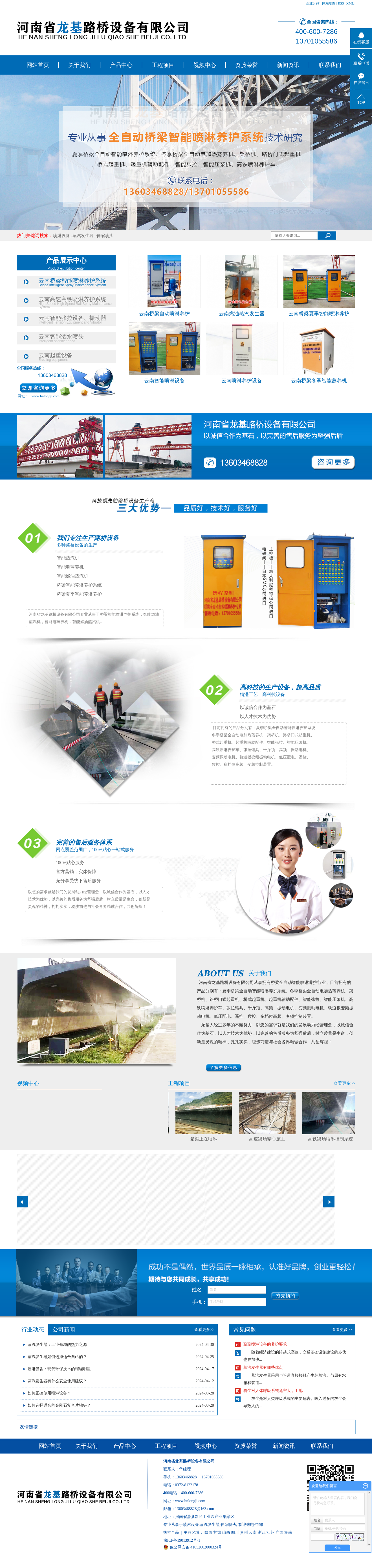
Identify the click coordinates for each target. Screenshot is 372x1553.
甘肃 (217, 1532)
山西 (226, 1532)
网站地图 (329, 3)
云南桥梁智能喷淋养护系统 (72, 280)
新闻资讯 (288, 65)
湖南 (288, 1532)
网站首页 (38, 65)
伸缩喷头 (104, 235)
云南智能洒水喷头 (61, 336)
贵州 (244, 1532)
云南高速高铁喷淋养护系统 (72, 299)
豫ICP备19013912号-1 (181, 1540)
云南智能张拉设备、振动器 (72, 318)
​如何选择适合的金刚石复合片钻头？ (59, 1405)
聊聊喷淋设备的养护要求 (265, 1344)
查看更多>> (344, 1083)
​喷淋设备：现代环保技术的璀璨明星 (59, 1369)
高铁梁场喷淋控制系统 (332, 1138)
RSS (341, 3)
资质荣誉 (246, 65)
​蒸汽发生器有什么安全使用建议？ (57, 1381)
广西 (279, 1532)
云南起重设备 (55, 355)
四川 (235, 1532)
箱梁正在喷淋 (205, 1138)
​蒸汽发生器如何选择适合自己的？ (57, 1357)
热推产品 (171, 1532)
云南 (253, 1532)
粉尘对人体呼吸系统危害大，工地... (274, 1391)
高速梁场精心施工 (269, 1138)
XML (350, 3)
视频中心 (204, 65)
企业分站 (313, 3)
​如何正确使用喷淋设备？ (49, 1393)
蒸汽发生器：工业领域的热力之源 (57, 1344)
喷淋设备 (61, 235)
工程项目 (163, 65)
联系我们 (330, 65)
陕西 (208, 1532)
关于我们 (79, 65)
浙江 (262, 1532)
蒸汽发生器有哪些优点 (263, 1367)
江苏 (270, 1532)
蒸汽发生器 (83, 235)
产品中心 (121, 65)
